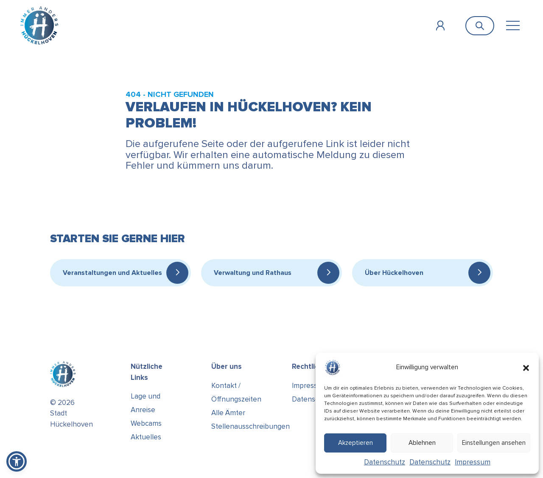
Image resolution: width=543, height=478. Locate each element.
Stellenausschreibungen (250, 426)
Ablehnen (422, 443)
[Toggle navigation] (513, 25)
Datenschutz (384, 462)
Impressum (472, 462)
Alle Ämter (228, 412)
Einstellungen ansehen (494, 443)
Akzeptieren (355, 443)
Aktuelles (146, 437)
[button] (526, 367)
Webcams (146, 423)
